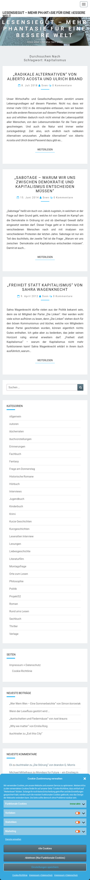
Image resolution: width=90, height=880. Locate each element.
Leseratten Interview (21, 536)
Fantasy (14, 461)
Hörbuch (14, 484)
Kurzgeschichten (19, 529)
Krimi (12, 514)
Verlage (13, 633)
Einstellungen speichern (45, 867)
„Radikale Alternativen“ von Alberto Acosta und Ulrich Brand (45, 76)
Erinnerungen (17, 446)
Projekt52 (15, 596)
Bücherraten (16, 431)
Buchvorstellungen (20, 439)
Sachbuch (15, 618)
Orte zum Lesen (18, 573)
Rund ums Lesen (19, 611)
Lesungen (15, 543)
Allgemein (15, 416)
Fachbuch (15, 454)
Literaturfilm (16, 559)
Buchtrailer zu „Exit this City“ (25, 733)
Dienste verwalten (13, 839)
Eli (10, 765)
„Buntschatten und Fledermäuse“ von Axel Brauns (38, 718)
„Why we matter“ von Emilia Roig (28, 726)
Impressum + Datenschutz (41, 875)
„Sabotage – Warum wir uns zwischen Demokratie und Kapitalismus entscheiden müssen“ (45, 184)
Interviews (15, 491)
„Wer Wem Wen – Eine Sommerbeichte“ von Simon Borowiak (45, 703)
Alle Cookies (45, 848)
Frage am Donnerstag (22, 469)
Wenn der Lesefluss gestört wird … (29, 711)
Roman (13, 603)
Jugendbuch (16, 499)
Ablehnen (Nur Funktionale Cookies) (45, 857)
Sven (45, 85)
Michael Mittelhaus (20, 772)
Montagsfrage (17, 566)
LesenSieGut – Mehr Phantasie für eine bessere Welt (44, 14)
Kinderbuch (16, 506)
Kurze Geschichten (20, 521)
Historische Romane (21, 476)
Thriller (13, 626)
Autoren (14, 424)
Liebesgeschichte (19, 551)
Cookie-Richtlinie (19, 875)
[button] (84, 778)
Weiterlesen (46, 149)
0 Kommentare (62, 85)
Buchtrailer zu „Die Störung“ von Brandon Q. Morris (45, 765)
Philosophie (16, 581)
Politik (13, 588)
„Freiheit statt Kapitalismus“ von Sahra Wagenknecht (45, 287)
